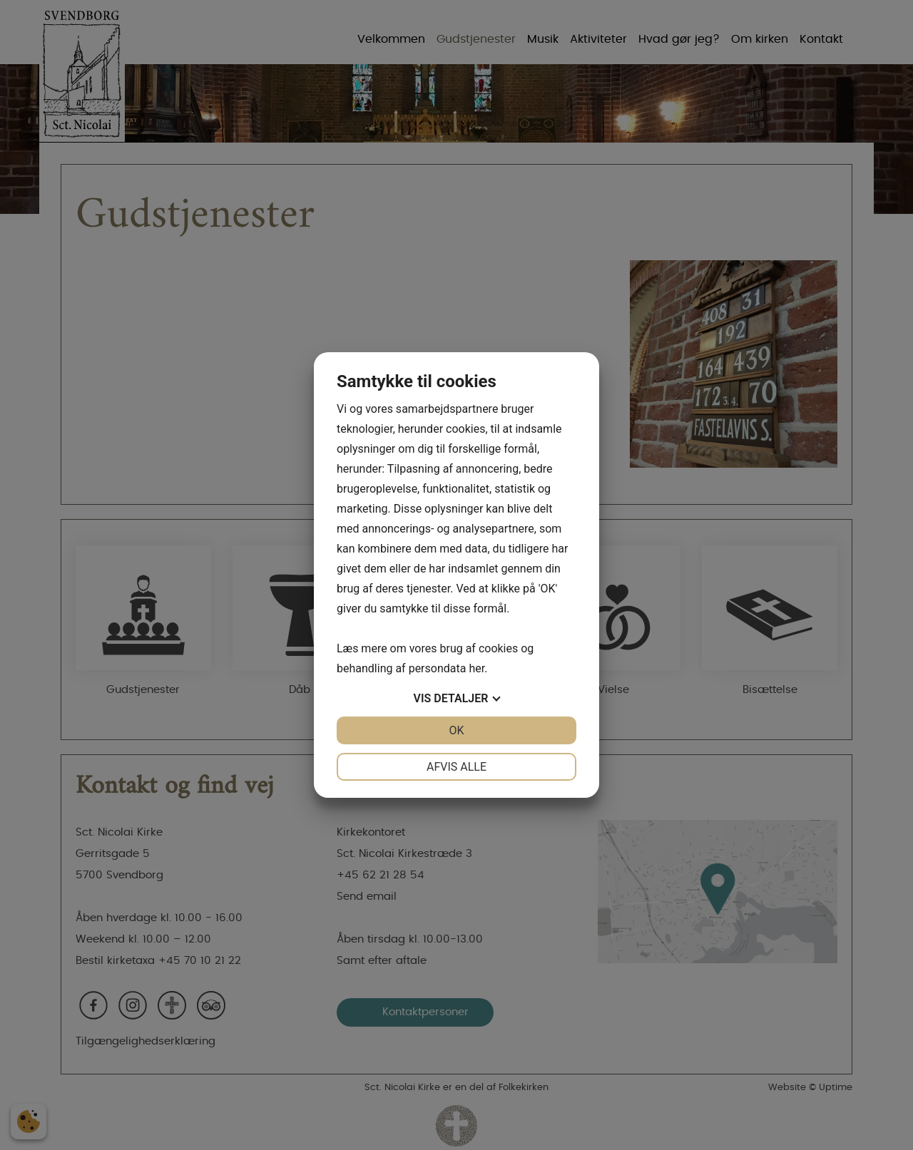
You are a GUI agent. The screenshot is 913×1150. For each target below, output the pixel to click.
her (476, 668)
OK (456, 730)
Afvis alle (456, 767)
